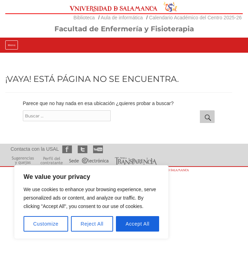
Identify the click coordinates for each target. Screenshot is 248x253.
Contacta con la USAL (35, 149)
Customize (46, 224)
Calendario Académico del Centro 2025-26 (195, 17)
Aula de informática (122, 17)
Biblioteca (84, 17)
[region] (91, 202)
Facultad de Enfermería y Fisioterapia (124, 29)
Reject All (92, 224)
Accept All (137, 224)
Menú (11, 45)
